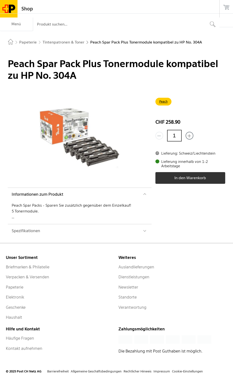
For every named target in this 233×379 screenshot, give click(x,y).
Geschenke (16, 307)
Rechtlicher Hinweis (138, 371)
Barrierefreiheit (58, 371)
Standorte (127, 297)
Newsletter (128, 287)
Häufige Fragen (20, 338)
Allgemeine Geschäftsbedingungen (96, 371)
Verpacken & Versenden (27, 276)
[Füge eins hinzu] (189, 136)
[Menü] (16, 24)
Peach (163, 101)
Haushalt (14, 317)
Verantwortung (132, 307)
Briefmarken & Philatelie (27, 266)
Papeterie (14, 287)
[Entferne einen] (159, 136)
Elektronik (15, 297)
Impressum (161, 371)
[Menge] (174, 135)
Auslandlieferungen (136, 266)
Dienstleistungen (133, 276)
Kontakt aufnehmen (24, 348)
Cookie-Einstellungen (187, 371)
